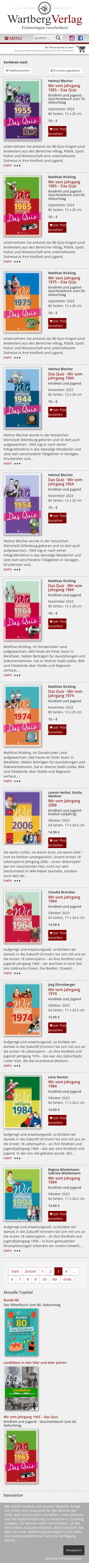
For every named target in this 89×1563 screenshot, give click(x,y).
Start (15, 1271)
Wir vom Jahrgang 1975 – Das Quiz (64, 280)
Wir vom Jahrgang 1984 (64, 1084)
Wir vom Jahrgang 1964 (64, 899)
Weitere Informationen (64, 1558)
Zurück (30, 1271)
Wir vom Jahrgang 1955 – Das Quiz (64, 87)
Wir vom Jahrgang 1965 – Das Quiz (64, 184)
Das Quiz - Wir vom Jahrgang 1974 (65, 693)
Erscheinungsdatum (65, 70)
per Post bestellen (57, 131)
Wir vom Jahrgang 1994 (64, 1180)
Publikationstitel (17, 70)
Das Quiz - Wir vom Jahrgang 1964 (65, 587)
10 (44, 1279)
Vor (54, 1279)
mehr (8, 165)
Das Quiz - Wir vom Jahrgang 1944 (65, 376)
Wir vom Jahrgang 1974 (64, 991)
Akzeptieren (74, 1550)
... (74, 1271)
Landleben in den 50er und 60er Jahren (35, 1362)
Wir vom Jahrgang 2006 (64, 803)
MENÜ (13, 38)
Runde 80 (11, 1300)
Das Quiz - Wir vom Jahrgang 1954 (65, 482)
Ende (67, 1279)
